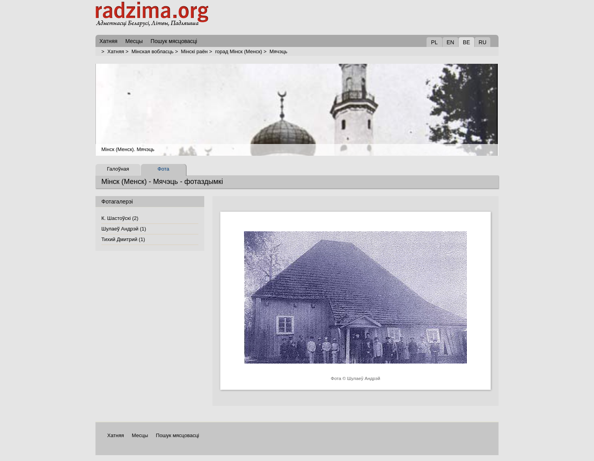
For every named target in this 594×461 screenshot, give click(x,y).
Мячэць (279, 51)
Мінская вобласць (152, 51)
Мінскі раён (194, 51)
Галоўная (118, 169)
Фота (163, 169)
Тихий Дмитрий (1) (123, 239)
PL (434, 42)
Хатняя (115, 51)
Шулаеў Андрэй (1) (123, 229)
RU (482, 42)
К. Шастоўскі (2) (120, 218)
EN (450, 42)
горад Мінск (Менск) (238, 51)
